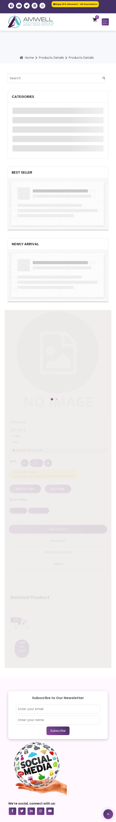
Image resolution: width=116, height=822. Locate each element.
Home (26, 57)
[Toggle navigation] (105, 21)
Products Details (51, 57)
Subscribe (58, 730)
